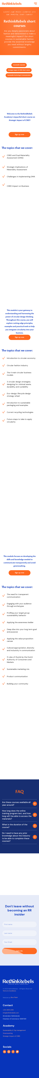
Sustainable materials (19, 65)
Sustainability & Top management (14, 1030)
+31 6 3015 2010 (8, 1010)
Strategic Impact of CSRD (11, 1036)
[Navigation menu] (35, 4)
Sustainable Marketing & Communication (19, 75)
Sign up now (19, 134)
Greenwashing (8, 1033)
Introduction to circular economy (21, 358)
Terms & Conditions (9, 991)
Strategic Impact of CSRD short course (19, 70)
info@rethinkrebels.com (11, 1013)
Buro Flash (14, 997)
